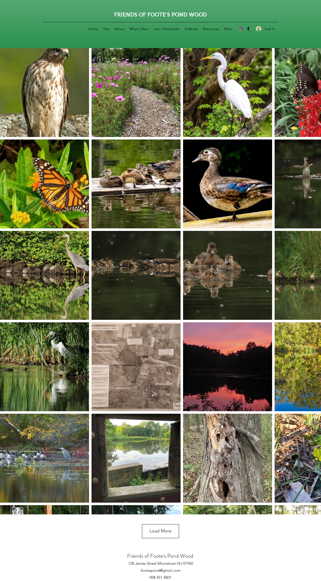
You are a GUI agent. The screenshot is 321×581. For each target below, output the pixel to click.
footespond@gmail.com (161, 570)
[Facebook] (248, 28)
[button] (119, 29)
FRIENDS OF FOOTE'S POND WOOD (160, 15)
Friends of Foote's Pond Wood (160, 556)
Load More (160, 531)
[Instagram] (240, 28)
